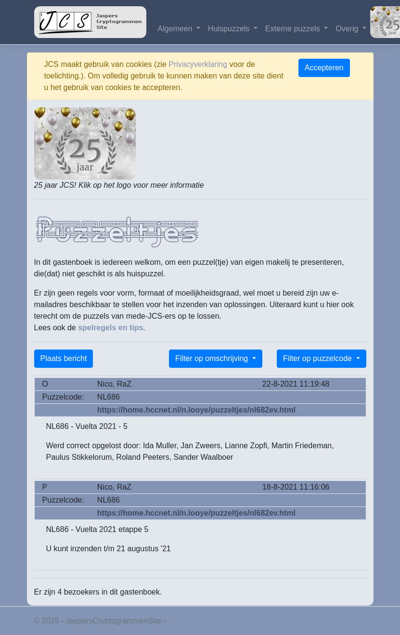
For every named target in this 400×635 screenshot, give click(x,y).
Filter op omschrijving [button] (212, 358)
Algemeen (176, 29)
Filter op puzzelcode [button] (318, 358)
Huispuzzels (230, 29)
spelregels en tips (110, 328)
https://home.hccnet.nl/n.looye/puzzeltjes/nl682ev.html (196, 410)
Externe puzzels (293, 29)
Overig (348, 29)
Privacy (180, 621)
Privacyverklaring (197, 64)
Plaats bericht (63, 358)
